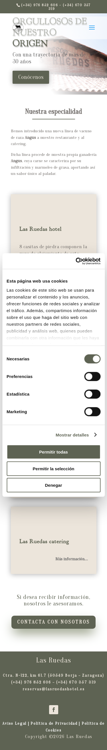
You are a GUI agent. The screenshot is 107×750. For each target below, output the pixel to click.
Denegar (53, 485)
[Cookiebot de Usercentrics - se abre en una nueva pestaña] (76, 261)
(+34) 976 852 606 (31, 682)
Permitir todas (53, 452)
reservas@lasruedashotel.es (54, 689)
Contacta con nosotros (53, 622)
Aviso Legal (15, 723)
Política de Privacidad (54, 723)
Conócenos (30, 77)
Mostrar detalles (72, 434)
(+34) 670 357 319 (76, 682)
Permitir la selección (53, 468)
